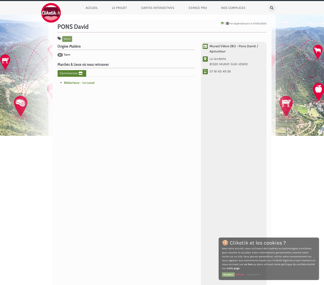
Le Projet (119, 8)
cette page (233, 268)
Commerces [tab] (72, 73)
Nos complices (233, 8)
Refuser (240, 274)
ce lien (248, 264)
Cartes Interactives (157, 8)
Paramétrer (253, 274)
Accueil (92, 8)
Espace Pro (198, 8)
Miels (67, 39)
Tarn (63, 55)
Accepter (228, 274)
